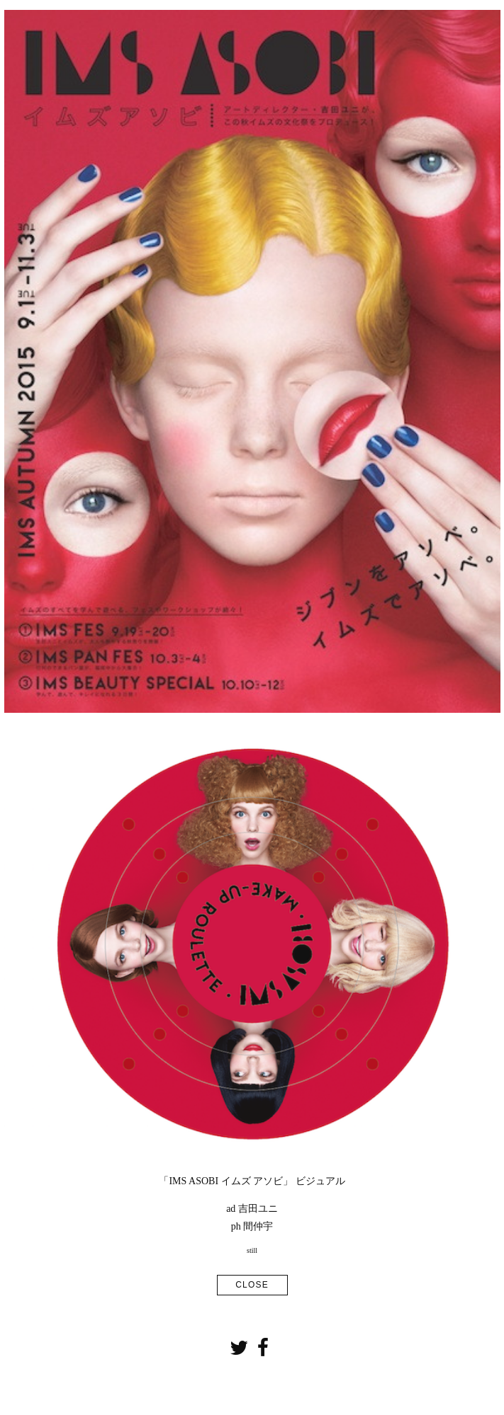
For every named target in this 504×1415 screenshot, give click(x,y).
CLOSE (252, 1285)
